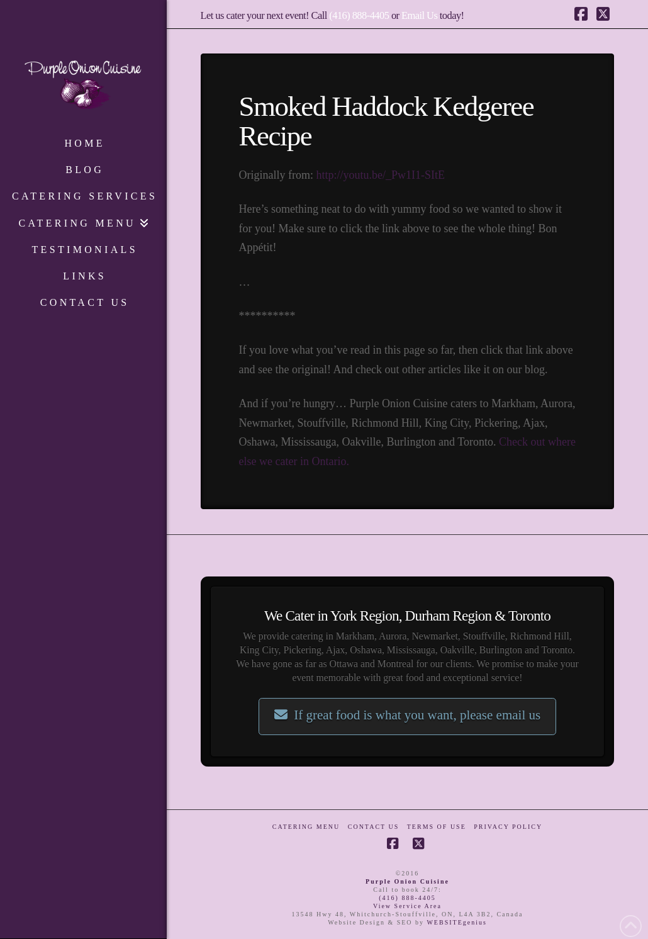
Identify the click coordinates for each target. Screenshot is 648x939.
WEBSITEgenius (456, 922)
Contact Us (373, 826)
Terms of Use (436, 826)
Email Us (419, 15)
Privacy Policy (508, 826)
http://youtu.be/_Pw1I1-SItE (380, 175)
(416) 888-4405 (359, 15)
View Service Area (407, 905)
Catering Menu (306, 826)
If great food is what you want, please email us (407, 715)
